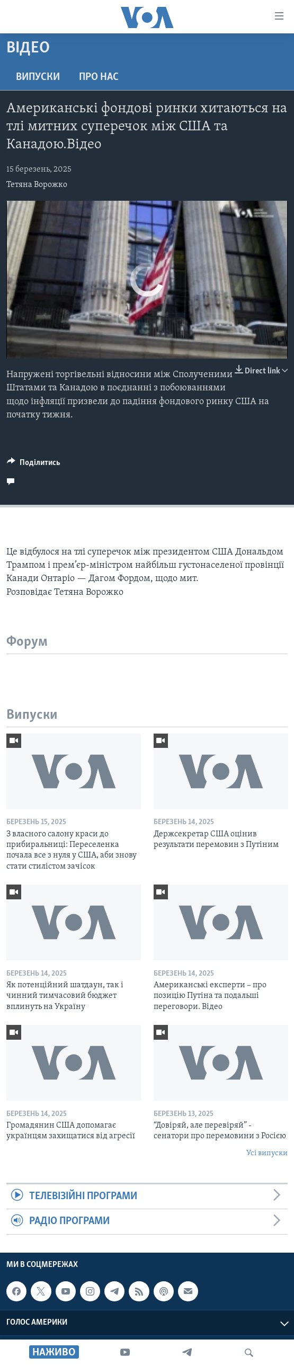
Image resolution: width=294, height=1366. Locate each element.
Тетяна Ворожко (36, 185)
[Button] (33, 465)
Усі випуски (267, 1153)
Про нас (99, 77)
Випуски (38, 77)
